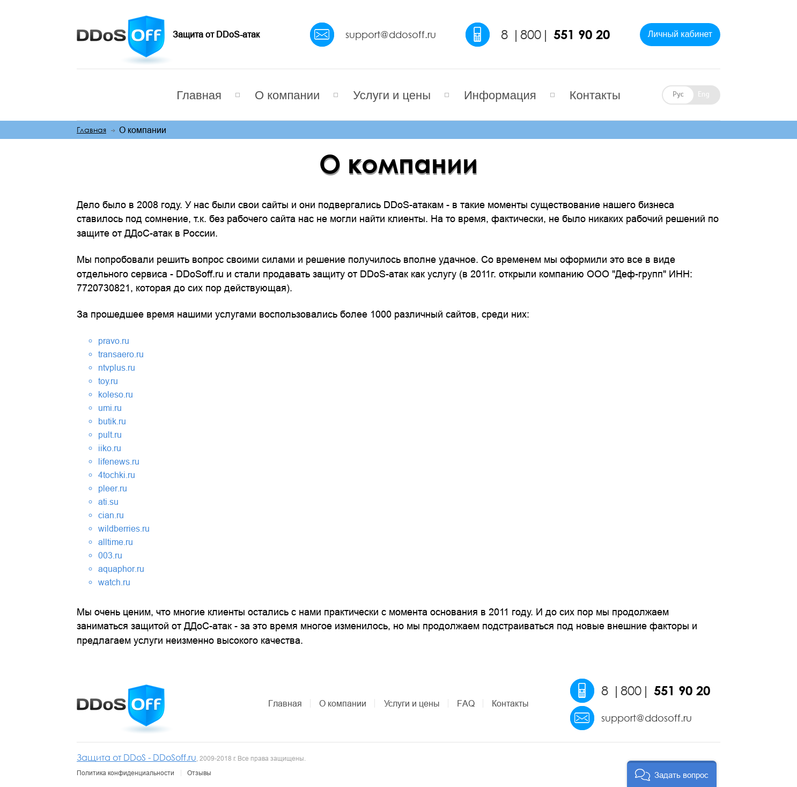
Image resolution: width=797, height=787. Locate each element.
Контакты (595, 95)
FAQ (466, 703)
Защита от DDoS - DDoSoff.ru (136, 757)
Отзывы (199, 773)
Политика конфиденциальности (125, 773)
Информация (500, 95)
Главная (199, 95)
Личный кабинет (680, 34)
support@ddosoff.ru (390, 34)
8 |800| (555, 34)
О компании (287, 95)
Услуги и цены (392, 95)
